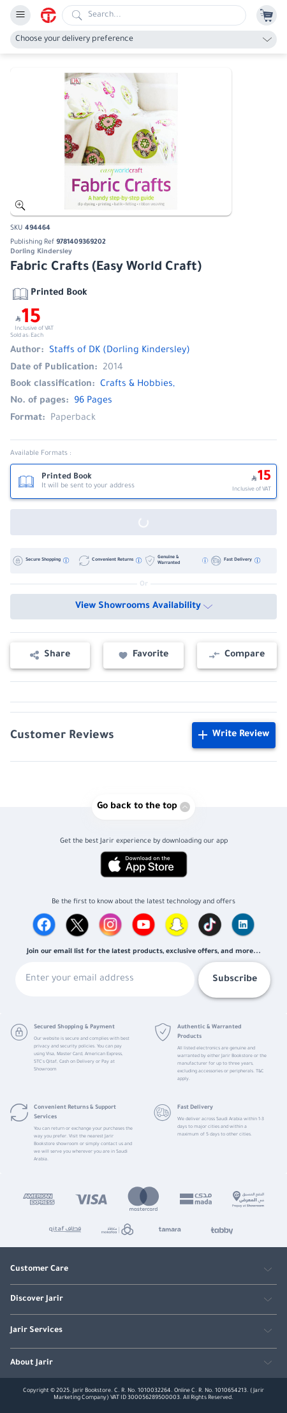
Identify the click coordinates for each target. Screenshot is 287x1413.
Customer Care (39, 1269)
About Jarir (31, 1363)
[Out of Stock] (143, 522)
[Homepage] (51, 15)
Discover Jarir (36, 1299)
